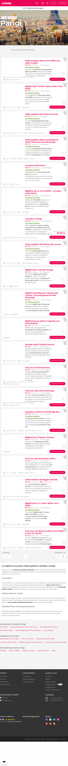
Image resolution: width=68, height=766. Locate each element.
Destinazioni (27, 676)
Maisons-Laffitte (14, 650)
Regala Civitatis (5, 684)
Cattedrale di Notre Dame (49, 627)
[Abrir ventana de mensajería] (4, 762)
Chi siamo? (3, 676)
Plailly (53, 650)
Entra (54, 3)
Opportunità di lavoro (52, 690)
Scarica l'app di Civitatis (9, 695)
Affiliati (47, 679)
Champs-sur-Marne (29, 650)
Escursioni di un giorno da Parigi (55, 642)
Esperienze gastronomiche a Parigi (31, 642)
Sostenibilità (4, 682)
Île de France (12, 17)
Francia (4, 17)
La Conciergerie (48, 630)
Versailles (3, 650)
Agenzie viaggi (50, 682)
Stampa (3, 679)
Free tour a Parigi (27, 639)
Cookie (63, 739)
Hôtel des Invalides (6, 630)
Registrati (62, 3)
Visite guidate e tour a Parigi (9, 639)
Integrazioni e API (51, 684)
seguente (58, 557)
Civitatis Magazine (29, 679)
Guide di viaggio (28, 682)
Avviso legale (41, 739)
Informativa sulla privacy (53, 739)
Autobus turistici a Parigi (8, 642)
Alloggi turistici (50, 687)
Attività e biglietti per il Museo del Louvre (24, 627)
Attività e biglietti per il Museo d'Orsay (28, 630)
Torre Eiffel (4, 627)
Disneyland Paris (43, 650)
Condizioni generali (30, 739)
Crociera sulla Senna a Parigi (45, 639)
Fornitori (48, 676)
